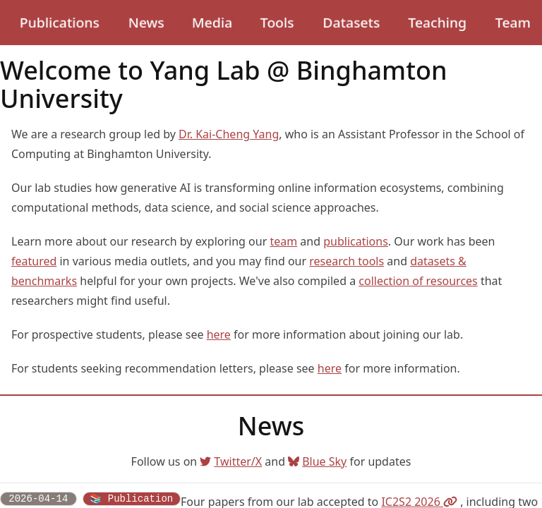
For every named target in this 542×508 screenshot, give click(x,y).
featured (33, 261)
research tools (346, 261)
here (219, 334)
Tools (277, 22)
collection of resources (418, 281)
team (283, 241)
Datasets (351, 22)
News (146, 22)
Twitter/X (231, 461)
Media (212, 22)
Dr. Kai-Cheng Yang (229, 134)
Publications (59, 22)
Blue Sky (317, 461)
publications (355, 241)
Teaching (437, 22)
